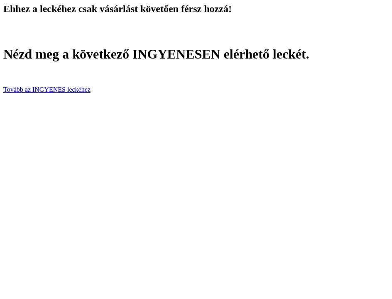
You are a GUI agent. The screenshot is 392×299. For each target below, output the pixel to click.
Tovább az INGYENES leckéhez (47, 89)
